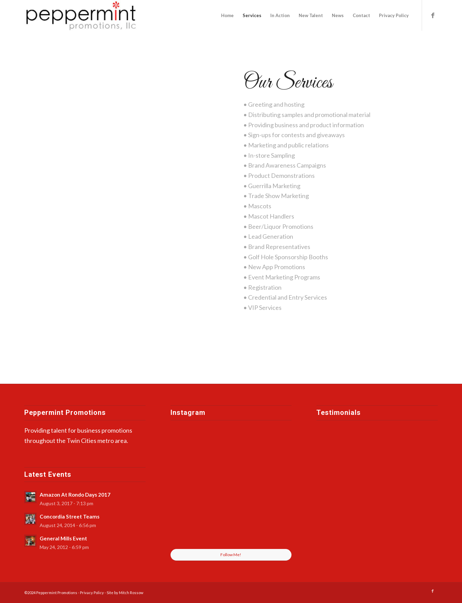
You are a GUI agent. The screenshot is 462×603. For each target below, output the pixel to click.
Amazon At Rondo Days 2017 (75, 494)
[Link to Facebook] (432, 15)
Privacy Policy (92, 592)
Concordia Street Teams (69, 516)
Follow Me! (230, 554)
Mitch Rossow (131, 592)
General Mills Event (63, 538)
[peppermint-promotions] (81, 15)
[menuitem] (227, 15)
